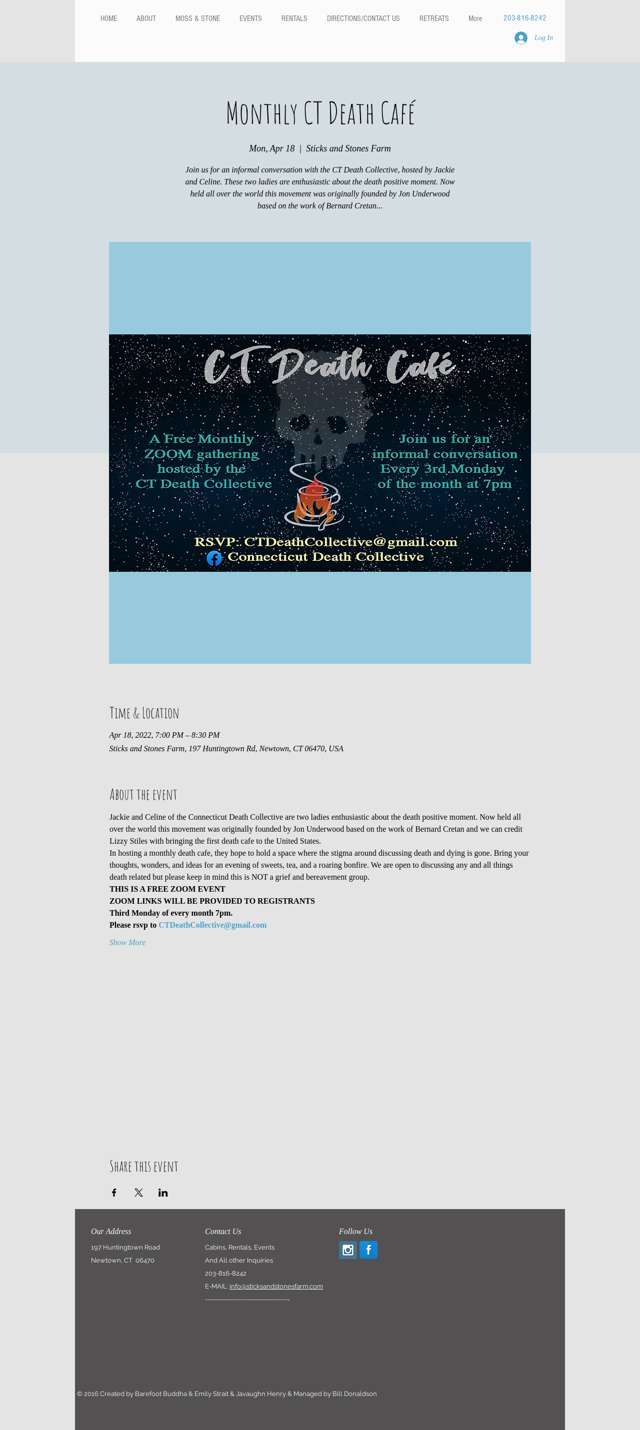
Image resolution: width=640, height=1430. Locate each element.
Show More (128, 942)
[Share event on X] (139, 1193)
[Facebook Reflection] (369, 1250)
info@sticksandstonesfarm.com (276, 1286)
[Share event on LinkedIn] (163, 1193)
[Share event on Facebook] (114, 1193)
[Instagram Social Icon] (348, 1250)
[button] (294, 18)
